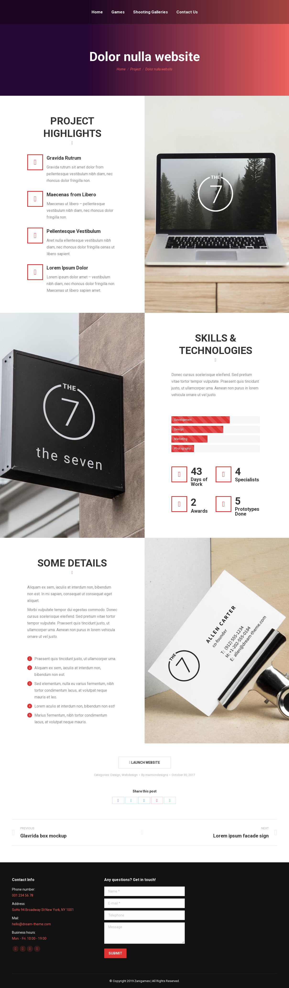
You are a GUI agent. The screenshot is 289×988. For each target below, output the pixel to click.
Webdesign (130, 775)
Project (135, 69)
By (154, 775)
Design (115, 775)
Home (121, 69)
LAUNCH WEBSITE (144, 762)
